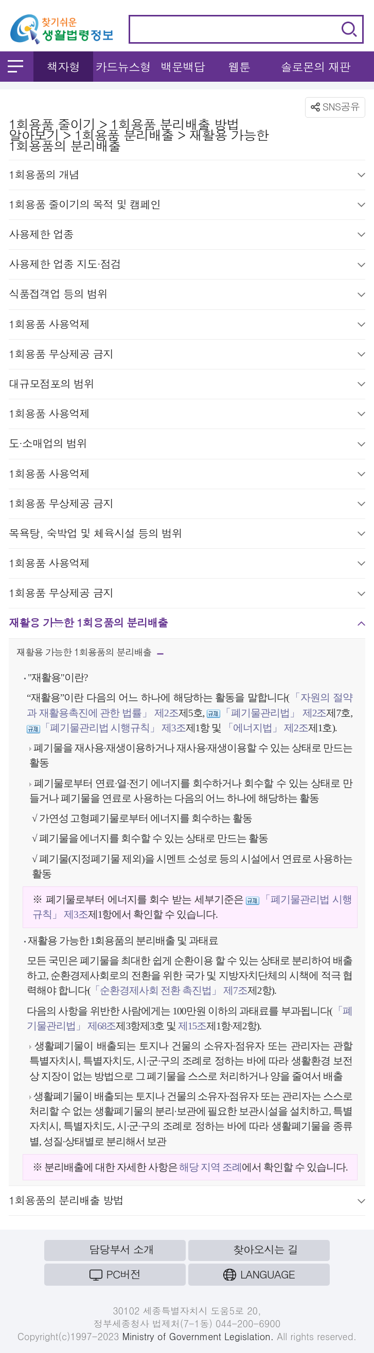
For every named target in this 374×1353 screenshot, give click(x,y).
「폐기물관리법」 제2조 (273, 713)
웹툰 (239, 67)
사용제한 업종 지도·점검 (187, 265)
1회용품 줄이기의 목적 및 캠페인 (187, 206)
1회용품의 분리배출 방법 (187, 1202)
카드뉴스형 (123, 67)
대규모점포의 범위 (187, 385)
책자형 (63, 67)
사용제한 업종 (187, 236)
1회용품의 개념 (187, 176)
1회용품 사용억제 (187, 326)
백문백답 (183, 67)
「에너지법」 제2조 (265, 727)
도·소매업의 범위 (187, 445)
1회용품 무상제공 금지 (187, 355)
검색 (349, 29)
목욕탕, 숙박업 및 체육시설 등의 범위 (187, 535)
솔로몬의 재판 (315, 67)
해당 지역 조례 (210, 1167)
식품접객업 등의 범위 (187, 295)
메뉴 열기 (15, 66)
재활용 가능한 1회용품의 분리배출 (187, 624)
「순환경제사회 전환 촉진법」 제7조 (168, 990)
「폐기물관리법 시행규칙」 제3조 (113, 727)
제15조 (191, 1026)
